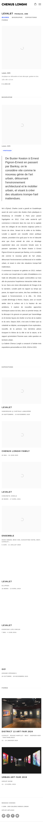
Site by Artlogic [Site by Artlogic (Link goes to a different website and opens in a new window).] (8, 810)
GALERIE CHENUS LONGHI (14, 4)
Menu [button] (39, 4)
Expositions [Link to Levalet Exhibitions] (31, 17)
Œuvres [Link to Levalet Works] (5, 17)
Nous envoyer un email (3, 816)
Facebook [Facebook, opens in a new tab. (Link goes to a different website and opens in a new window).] (13, 816)
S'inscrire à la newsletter (17, 816)
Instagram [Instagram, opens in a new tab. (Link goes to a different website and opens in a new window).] (8, 816)
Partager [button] (8, 150)
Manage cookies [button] (8, 803)
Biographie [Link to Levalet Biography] (17, 17)
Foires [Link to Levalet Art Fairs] (5, 20)
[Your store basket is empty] (35, 4)
